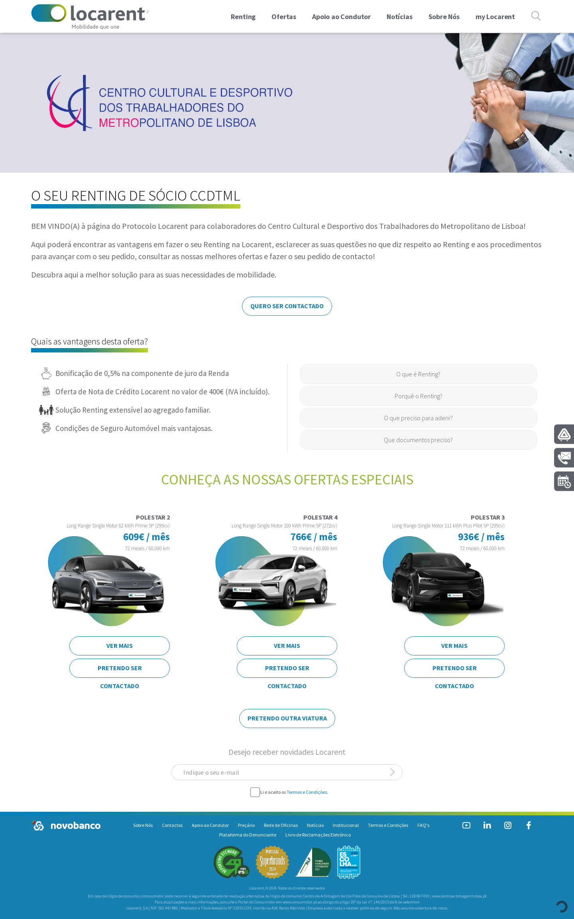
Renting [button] (243, 16)
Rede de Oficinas (281, 825)
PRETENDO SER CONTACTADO (120, 671)
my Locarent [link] (495, 16)
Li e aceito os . (294, 792)
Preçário (246, 825)
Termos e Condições (307, 792)
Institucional (346, 825)
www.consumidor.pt (300, 902)
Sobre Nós (143, 825)
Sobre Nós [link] (444, 16)
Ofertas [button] (283, 16)
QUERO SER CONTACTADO (287, 306)
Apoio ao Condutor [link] (341, 16)
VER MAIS (119, 645)
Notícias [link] (400, 16)
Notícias (315, 825)
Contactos (172, 825)
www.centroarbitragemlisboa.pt (459, 896)
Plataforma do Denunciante (247, 835)
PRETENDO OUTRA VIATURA (287, 718)
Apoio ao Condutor (210, 825)
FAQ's (423, 825)
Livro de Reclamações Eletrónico (318, 835)
